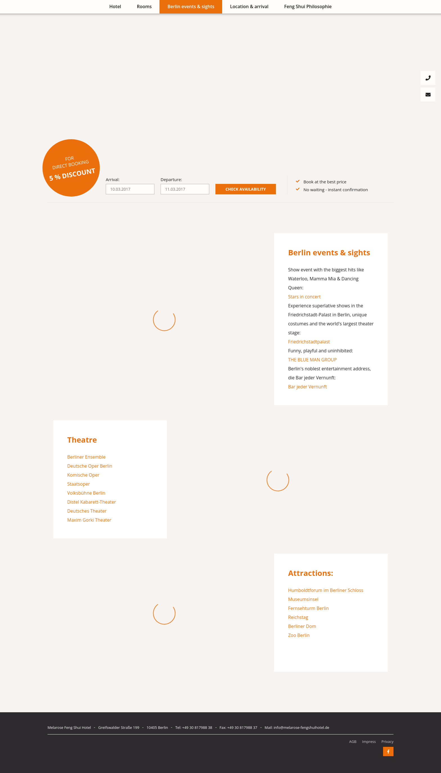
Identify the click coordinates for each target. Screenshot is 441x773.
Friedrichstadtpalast (309, 342)
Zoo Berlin (298, 635)
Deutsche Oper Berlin (89, 466)
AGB (352, 741)
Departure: (171, 179)
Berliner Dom (302, 626)
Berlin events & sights (190, 6)
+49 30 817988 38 (197, 727)
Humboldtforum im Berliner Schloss (325, 590)
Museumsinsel (303, 599)
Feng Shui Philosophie (308, 6)
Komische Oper (83, 475)
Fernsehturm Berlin (308, 608)
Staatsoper (78, 484)
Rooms (144, 6)
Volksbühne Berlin (86, 493)
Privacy (387, 741)
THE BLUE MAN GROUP (312, 360)
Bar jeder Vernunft (307, 387)
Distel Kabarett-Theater (91, 502)
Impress (369, 741)
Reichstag (298, 617)
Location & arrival (249, 6)
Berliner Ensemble (86, 457)
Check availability (246, 189)
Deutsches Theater (87, 511)
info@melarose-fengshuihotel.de (301, 727)
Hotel (115, 6)
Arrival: (113, 179)
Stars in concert (304, 297)
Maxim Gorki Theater (89, 520)
